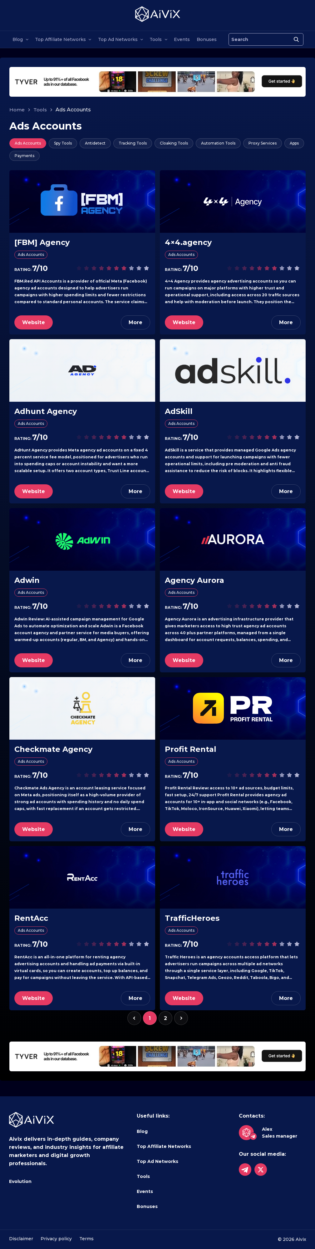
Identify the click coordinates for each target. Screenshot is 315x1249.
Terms (86, 1238)
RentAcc (31, 918)
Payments (24, 155)
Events (182, 39)
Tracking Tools (133, 143)
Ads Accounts (28, 143)
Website (33, 322)
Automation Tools (218, 143)
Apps (294, 143)
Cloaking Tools (174, 143)
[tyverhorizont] (157, 81)
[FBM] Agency (42, 242)
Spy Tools (63, 143)
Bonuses (207, 39)
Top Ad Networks (118, 39)
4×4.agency (188, 242)
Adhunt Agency (45, 411)
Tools (156, 39)
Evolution (20, 1181)
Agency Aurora (194, 580)
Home (17, 110)
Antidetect (95, 143)
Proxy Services (263, 143)
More (135, 322)
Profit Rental (190, 749)
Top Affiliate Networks (60, 39)
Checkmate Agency (53, 749)
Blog (17, 39)
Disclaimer (21, 1238)
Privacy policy (56, 1238)
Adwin (27, 580)
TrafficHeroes (192, 918)
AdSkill (179, 411)
